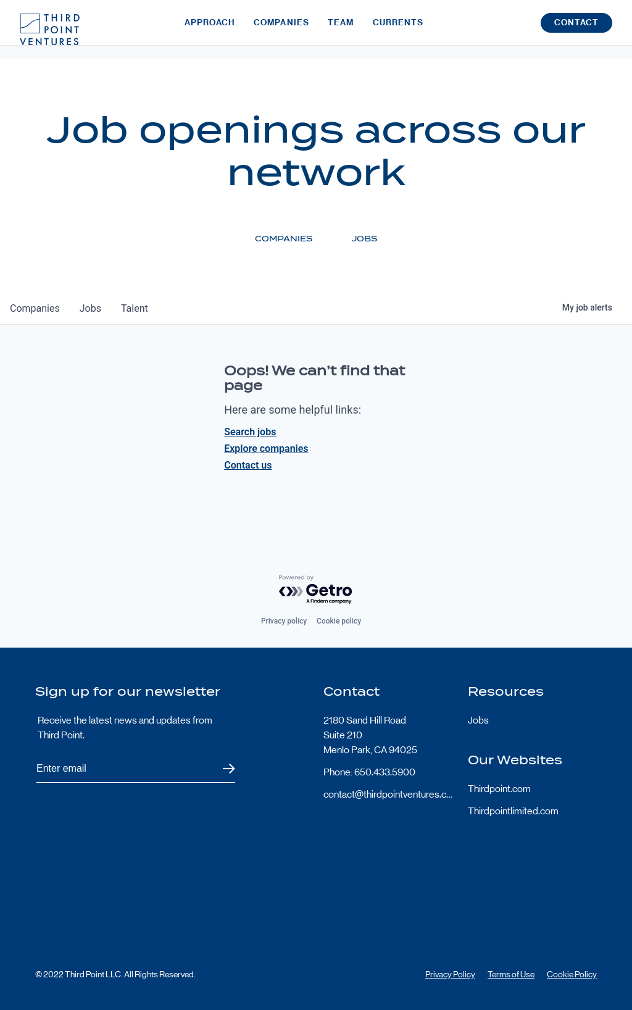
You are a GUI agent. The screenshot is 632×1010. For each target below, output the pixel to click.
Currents (398, 29)
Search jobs (250, 432)
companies (35, 308)
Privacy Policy (450, 974)
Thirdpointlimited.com (513, 811)
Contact (576, 30)
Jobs (478, 720)
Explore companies (266, 448)
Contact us (248, 465)
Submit (221, 769)
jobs (90, 308)
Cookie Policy (572, 974)
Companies (281, 29)
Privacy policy (284, 621)
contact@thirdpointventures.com (388, 794)
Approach (210, 29)
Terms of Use (511, 974)
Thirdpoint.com (499, 789)
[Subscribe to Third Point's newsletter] (135, 769)
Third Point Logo (50, 30)
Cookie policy (339, 621)
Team (341, 29)
